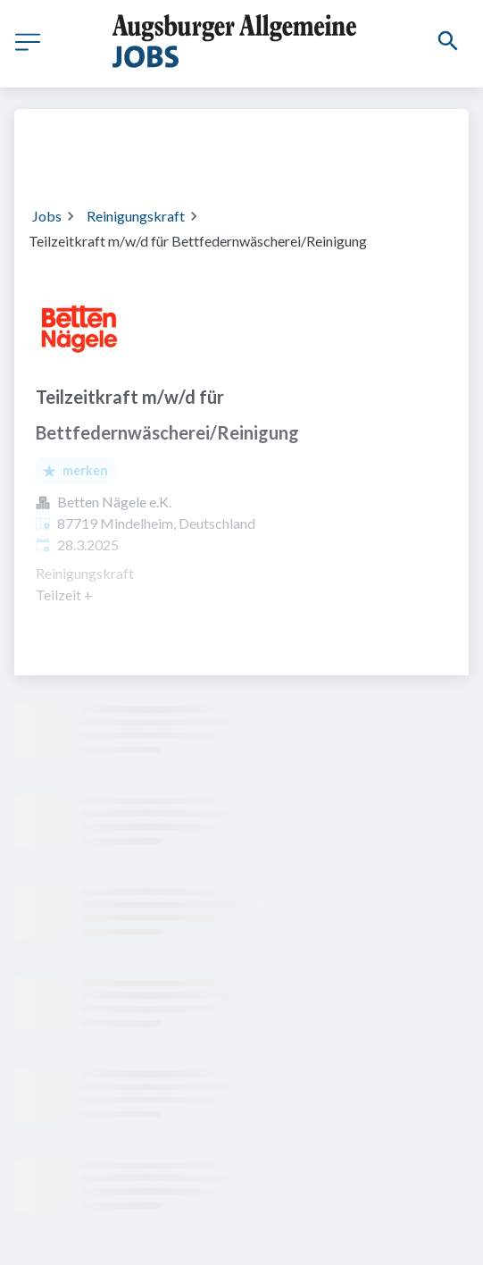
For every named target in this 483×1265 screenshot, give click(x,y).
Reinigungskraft (136, 215)
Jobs (47, 215)
